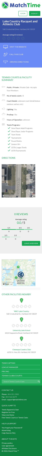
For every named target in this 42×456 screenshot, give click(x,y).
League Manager (10, 367)
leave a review (31, 243)
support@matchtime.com (17, 399)
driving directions (16, 62)
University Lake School (21, 330)
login (22, 13)
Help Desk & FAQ (8, 433)
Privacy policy (7, 443)
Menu (4, 13)
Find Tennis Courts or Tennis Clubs (15, 417)
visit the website (14, 47)
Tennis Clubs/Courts (12, 376)
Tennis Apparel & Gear (10, 410)
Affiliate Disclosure (9, 448)
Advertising (6, 430)
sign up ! (34, 13)
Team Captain (8, 363)
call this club (13, 54)
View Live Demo (8, 415)
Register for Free (8, 412)
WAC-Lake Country (21, 311)
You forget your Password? (12, 428)
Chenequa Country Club (21, 349)
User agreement (8, 446)
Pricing (5, 371)
